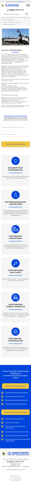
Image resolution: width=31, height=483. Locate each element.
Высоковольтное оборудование (16, 400)
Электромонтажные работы (15, 418)
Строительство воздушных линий (17, 431)
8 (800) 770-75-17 (16, 10)
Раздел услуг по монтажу (15, 412)
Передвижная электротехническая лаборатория (17, 440)
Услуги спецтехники (12, 422)
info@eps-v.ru (21, 1)
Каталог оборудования (15, 386)
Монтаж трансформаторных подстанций (15, 427)
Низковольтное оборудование (15, 404)
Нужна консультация (15, 144)
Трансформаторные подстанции (16, 392)
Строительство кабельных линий (16, 435)
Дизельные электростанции (15, 396)
